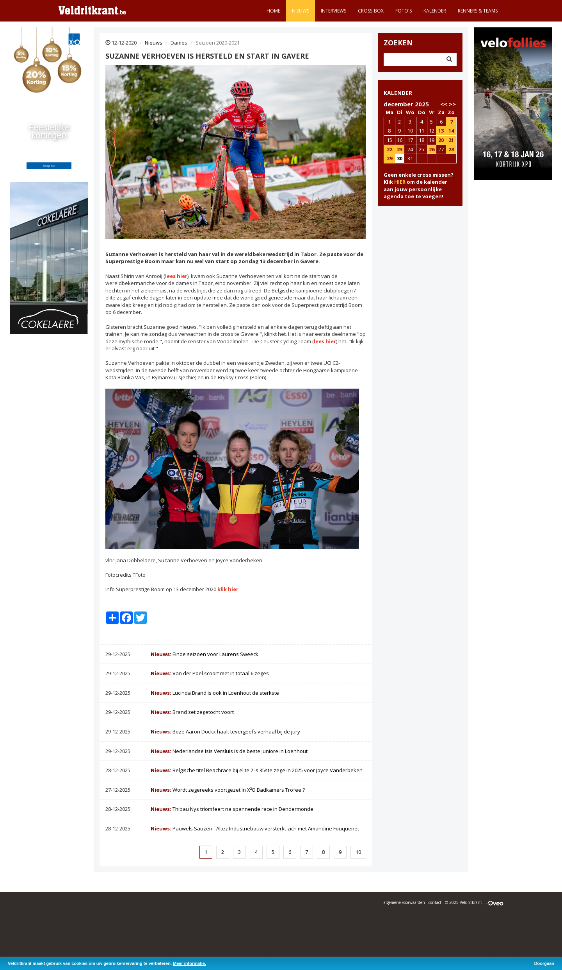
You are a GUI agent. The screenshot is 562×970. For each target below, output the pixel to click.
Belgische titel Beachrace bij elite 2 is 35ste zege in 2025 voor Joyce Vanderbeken (257, 770)
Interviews (333, 10)
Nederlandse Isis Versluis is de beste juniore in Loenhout (229, 751)
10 (358, 851)
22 (389, 149)
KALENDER (398, 93)
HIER (399, 181)
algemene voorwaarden (404, 902)
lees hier (176, 276)
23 (399, 149)
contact (435, 902)
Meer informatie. (189, 963)
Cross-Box (371, 10)
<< (443, 104)
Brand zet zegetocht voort (192, 711)
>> (452, 104)
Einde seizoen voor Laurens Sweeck (204, 654)
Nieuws (300, 10)
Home (273, 10)
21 (451, 139)
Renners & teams (478, 10)
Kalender (434, 10)
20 (441, 139)
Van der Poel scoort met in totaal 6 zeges (210, 673)
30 (399, 158)
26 (431, 149)
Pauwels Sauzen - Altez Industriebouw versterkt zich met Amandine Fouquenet (255, 828)
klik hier (227, 589)
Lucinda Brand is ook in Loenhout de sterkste (215, 692)
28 (451, 149)
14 (451, 130)
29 (389, 158)
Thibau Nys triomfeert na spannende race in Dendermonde (232, 808)
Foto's (403, 10)
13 (441, 130)
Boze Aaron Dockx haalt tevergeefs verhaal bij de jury (225, 731)
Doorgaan (544, 963)
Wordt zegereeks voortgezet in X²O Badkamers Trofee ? (228, 789)
